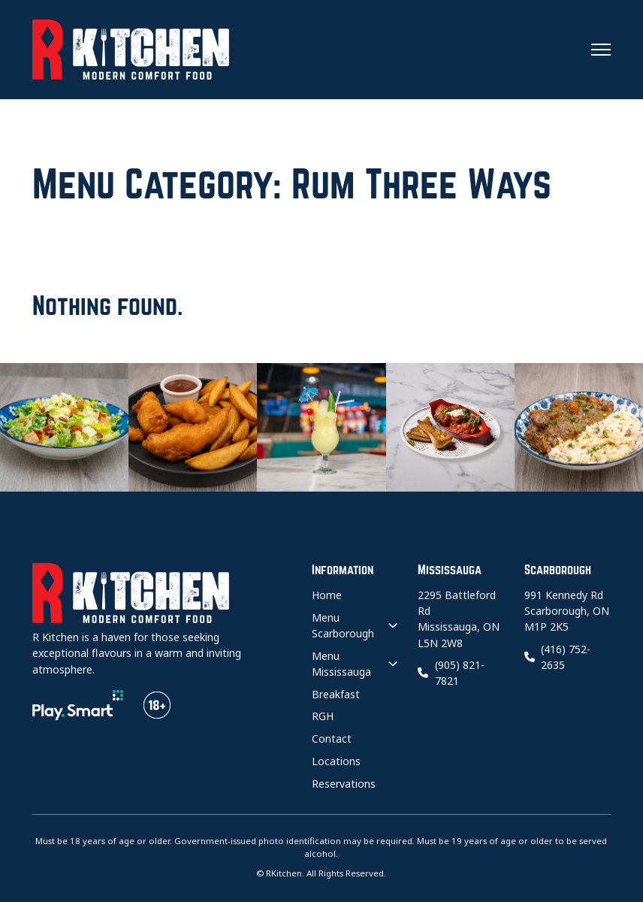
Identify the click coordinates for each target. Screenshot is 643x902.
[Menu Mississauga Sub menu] (393, 664)
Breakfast (336, 694)
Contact (332, 738)
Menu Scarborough (343, 625)
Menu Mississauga (341, 664)
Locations (336, 761)
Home (327, 595)
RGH (323, 716)
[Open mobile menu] (601, 50)
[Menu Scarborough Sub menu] (393, 625)
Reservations (344, 783)
